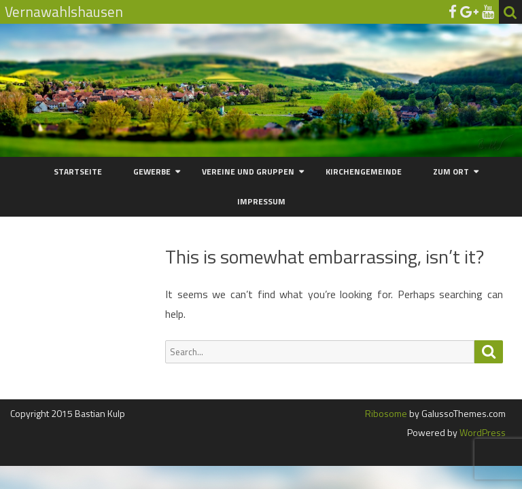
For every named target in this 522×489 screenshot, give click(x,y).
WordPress (481, 432)
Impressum (261, 201)
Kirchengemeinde (364, 171)
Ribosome (386, 413)
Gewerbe (152, 171)
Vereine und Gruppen (248, 171)
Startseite (78, 171)
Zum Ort (451, 171)
